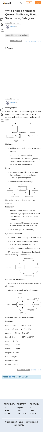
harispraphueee (12, 26)
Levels (6, 410)
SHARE (33, 41)
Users (6, 407)
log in (10, 377)
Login (38, 3)
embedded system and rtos (17, 35)
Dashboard (21, 413)
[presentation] (24, 237)
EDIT (39, 41)
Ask (28, 3)
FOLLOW (27, 41)
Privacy (33, 413)
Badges (7, 413)
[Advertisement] (21, 73)
